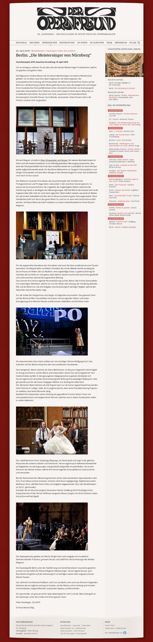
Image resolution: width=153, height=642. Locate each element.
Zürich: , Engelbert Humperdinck (123, 191)
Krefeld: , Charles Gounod (123, 209)
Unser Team (110, 625)
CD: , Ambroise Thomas (121, 119)
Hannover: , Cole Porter (124, 201)
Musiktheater (38, 51)
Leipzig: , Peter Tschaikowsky (122, 136)
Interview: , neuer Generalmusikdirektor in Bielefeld (121, 161)
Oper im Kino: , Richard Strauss (123, 166)
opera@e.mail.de (30, 633)
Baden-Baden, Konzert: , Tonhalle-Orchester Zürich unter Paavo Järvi (125, 151)
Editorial (21, 43)
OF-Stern (82, 43)
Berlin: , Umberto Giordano (122, 227)
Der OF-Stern (79, 631)
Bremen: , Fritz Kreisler (120, 140)
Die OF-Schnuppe (67, 634)
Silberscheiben (66, 631)
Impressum (121, 43)
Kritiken (35, 43)
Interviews (86, 626)
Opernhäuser (49, 43)
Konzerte (76, 626)
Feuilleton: (125, 124)
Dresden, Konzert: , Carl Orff (123, 115)
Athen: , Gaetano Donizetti (121, 186)
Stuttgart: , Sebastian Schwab (123, 172)
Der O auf (113, 633)
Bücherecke (81, 628)
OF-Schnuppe (97, 43)
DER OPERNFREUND (24, 622)
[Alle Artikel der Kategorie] (124, 65)
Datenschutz (121, 628)
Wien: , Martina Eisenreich (124, 197)
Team (109, 43)
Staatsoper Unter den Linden (60, 51)
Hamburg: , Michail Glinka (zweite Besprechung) (125, 214)
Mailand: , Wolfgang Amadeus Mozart (122, 223)
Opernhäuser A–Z (67, 628)
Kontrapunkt (67, 43)
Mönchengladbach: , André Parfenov (123, 180)
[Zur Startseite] (76, 18)
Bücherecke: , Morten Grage (124, 145)
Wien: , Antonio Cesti (121, 131)
